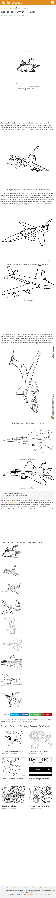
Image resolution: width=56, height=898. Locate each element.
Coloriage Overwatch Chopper (38, 751)
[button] (53, 2)
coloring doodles (30, 721)
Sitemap (47, 888)
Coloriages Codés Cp (9, 806)
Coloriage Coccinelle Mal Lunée (12, 779)
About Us (32, 888)
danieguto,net (12, 502)
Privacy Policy (39, 888)
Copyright (16, 888)
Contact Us (10, 888)
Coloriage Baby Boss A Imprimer (12, 751)
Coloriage (5, 15)
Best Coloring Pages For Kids (43, 894)
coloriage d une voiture (11, 719)
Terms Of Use (24, 888)
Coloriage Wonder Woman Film (39, 806)
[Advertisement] (27, 33)
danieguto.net (11, 2)
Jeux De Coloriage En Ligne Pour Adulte (42, 779)
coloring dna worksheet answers (15, 721)
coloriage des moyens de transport (28, 719)
